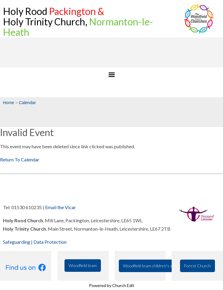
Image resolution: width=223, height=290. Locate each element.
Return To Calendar (19, 159)
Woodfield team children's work (151, 265)
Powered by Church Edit (111, 285)
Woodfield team (83, 265)
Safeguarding (16, 242)
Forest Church (197, 265)
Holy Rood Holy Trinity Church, (78, 21)
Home (8, 102)
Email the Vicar (60, 207)
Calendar (27, 102)
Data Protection (50, 242)
